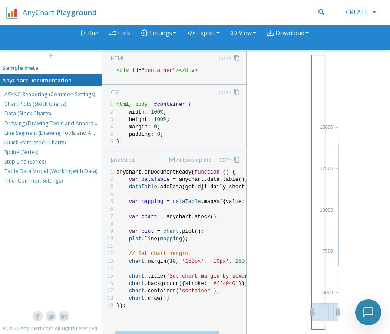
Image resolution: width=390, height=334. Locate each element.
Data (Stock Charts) (27, 113)
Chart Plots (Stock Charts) (35, 104)
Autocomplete (194, 160)
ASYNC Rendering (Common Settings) (49, 94)
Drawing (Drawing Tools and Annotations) (55, 123)
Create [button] (361, 12)
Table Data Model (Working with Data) (50, 171)
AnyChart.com (36, 328)
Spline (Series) (21, 152)
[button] (243, 38)
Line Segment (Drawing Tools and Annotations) (61, 133)
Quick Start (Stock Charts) (35, 142)
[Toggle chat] (368, 312)
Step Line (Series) (25, 161)
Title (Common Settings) (33, 180)
